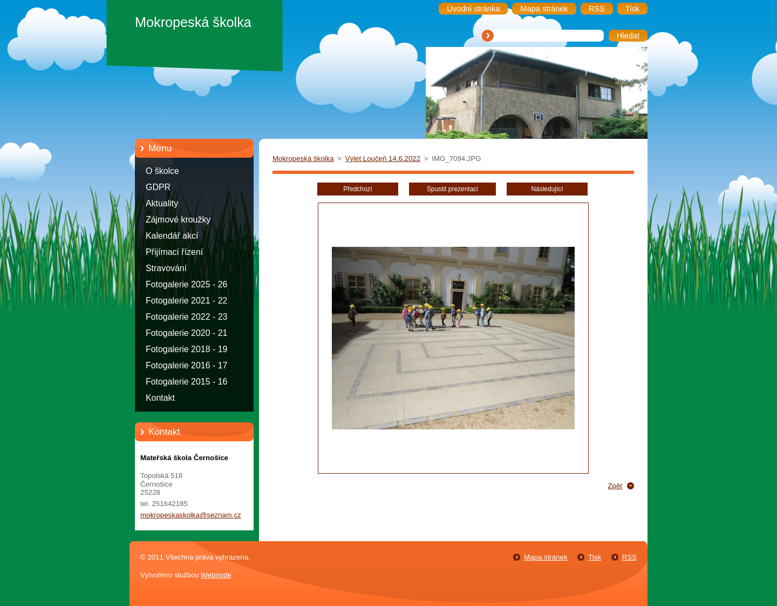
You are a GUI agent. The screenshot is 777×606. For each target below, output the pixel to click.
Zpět (615, 486)
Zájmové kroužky (178, 219)
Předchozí (357, 189)
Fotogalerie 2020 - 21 (186, 333)
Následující (547, 189)
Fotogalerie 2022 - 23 (186, 316)
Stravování (166, 268)
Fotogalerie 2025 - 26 (186, 284)
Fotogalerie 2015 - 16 (186, 381)
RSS (629, 557)
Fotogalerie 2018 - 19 (186, 349)
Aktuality (162, 203)
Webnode (216, 575)
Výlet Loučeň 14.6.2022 (382, 158)
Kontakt (160, 397)
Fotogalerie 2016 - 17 (186, 365)
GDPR (158, 187)
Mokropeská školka (303, 158)
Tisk (594, 557)
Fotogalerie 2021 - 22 (186, 300)
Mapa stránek (545, 557)
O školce (162, 171)
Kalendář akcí (172, 235)
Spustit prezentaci (452, 189)
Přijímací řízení (174, 252)
